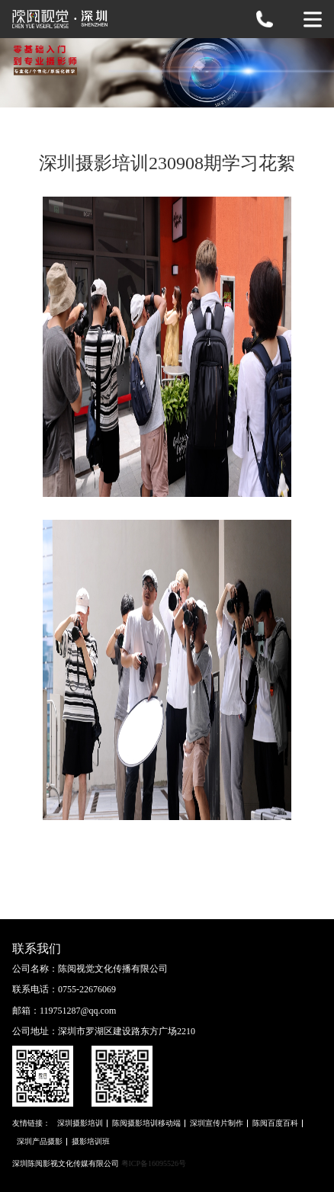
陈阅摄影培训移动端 (146, 1123)
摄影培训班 (91, 1141)
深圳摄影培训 (80, 1123)
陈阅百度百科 (275, 1123)
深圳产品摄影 (40, 1141)
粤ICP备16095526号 (154, 1163)
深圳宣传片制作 (216, 1123)
